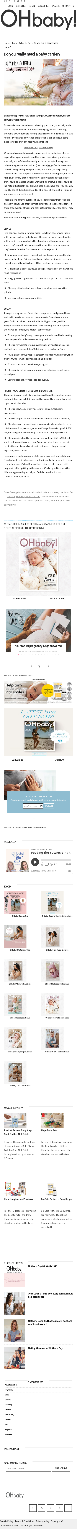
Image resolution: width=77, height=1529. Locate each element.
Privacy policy (43, 1521)
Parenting (8, 1405)
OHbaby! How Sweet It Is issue (57, 950)
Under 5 (8, 1400)
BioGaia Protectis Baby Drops (56, 1199)
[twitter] (17, 1)
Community (9, 1415)
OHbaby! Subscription (20, 916)
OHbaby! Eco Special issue (20, 1018)
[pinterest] (59, 1508)
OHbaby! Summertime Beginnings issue (57, 916)
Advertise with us (11, 1385)
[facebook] (33, 1508)
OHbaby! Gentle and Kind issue (57, 1052)
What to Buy (25, 43)
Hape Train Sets (49, 1130)
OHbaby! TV (68, 6)
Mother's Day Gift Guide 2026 (42, 1266)
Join (10, 6)
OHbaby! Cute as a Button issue (57, 984)
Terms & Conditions (25, 1521)
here (49, 165)
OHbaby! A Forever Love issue (20, 984)
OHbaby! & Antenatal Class (20, 950)
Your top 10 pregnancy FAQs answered (38, 646)
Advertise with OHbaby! (31, 148)
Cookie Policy (6, 1521)
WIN (6, 1425)
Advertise (21, 6)
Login (32, 6)
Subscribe (43, 6)
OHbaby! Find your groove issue (20, 1052)
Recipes (7, 1420)
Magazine (8, 1429)
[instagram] (50, 1508)
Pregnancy (9, 1390)
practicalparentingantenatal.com (23, 496)
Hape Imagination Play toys (18, 1199)
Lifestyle (8, 1410)
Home (7, 43)
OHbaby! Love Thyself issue (20, 1086)
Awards (56, 6)
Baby (14, 43)
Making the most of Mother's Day (45, 1348)
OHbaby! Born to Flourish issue (57, 1018)
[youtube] (68, 1508)
